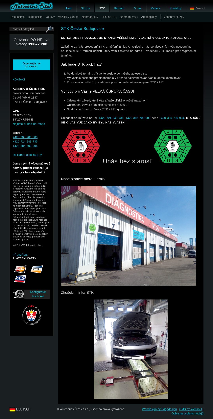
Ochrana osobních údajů (187, 413)
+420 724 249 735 (25, 141)
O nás (137, 8)
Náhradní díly (90, 16)
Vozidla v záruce (68, 16)
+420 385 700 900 (25, 137)
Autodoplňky (148, 16)
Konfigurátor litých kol (38, 294)
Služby (85, 8)
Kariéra (155, 8)
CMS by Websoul (190, 409)
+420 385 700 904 (25, 145)
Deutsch (197, 8)
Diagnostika (35, 16)
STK (102, 8)
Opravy (50, 16)
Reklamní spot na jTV (27, 154)
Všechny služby (174, 16)
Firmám (119, 8)
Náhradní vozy (129, 16)
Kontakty (175, 8)
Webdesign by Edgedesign (159, 409)
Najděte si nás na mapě (29, 123)
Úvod (68, 8)
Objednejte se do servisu (32, 65)
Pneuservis (18, 16)
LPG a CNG (109, 16)
